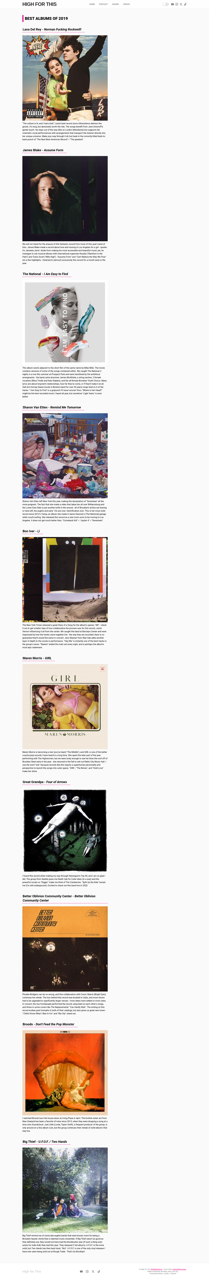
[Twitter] (181, 4)
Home (92, 4)
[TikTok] (185, 4)
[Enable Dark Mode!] (166, 4)
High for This (39, 4)
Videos (126, 4)
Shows (115, 4)
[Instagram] (176, 4)
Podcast (103, 4)
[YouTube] (172, 4)
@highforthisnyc (156, 1269)
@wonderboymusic (179, 1269)
